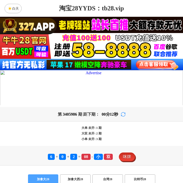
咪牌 (127, 157)
